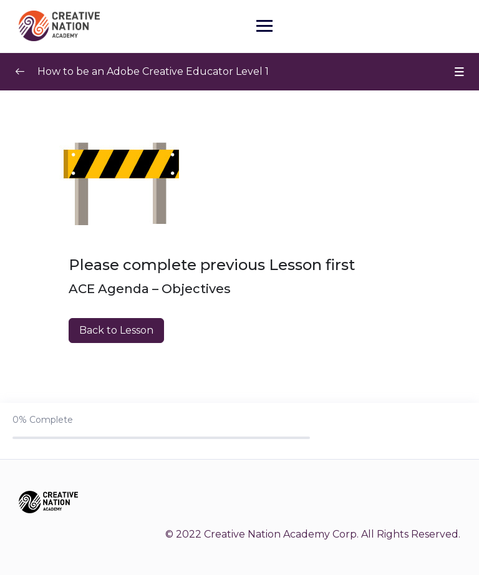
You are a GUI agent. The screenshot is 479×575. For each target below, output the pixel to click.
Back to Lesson (116, 330)
